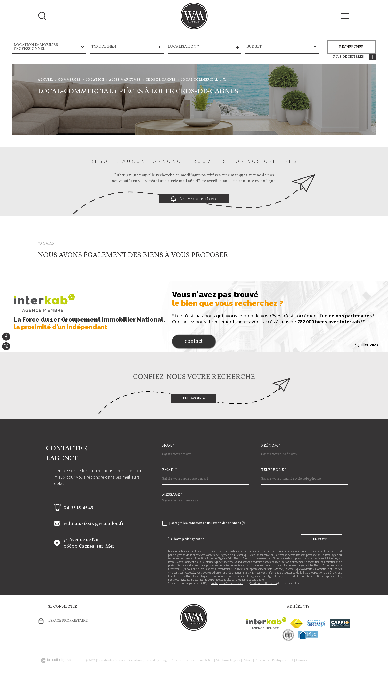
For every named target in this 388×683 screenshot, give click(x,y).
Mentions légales (228, 660)
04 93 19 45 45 (78, 507)
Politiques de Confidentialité (227, 583)
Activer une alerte (194, 199)
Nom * (168, 446)
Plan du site (205, 660)
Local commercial (199, 80)
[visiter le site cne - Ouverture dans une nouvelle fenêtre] (288, 635)
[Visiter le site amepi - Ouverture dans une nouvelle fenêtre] (316, 623)
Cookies (301, 660)
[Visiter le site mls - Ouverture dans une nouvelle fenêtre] (308, 635)
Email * (169, 470)
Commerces (69, 80)
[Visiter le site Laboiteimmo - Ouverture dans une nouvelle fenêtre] (55, 660)
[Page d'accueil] (194, 16)
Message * (172, 495)
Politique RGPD (282, 660)
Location (95, 80)
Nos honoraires (182, 660)
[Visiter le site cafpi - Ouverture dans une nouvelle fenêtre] (340, 623)
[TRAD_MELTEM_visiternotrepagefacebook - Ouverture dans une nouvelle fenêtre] (6, 337)
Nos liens (262, 660)
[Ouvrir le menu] (345, 16)
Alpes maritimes (125, 80)
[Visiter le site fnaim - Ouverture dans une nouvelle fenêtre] (296, 623)
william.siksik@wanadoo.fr (94, 523)
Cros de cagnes (161, 80)
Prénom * (271, 446)
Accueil (45, 80)
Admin (248, 660)
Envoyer (321, 539)
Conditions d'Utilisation (263, 583)
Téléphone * (273, 470)
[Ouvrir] (42, 16)
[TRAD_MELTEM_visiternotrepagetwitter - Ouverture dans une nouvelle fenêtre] (6, 346)
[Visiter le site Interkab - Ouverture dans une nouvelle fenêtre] (266, 623)
